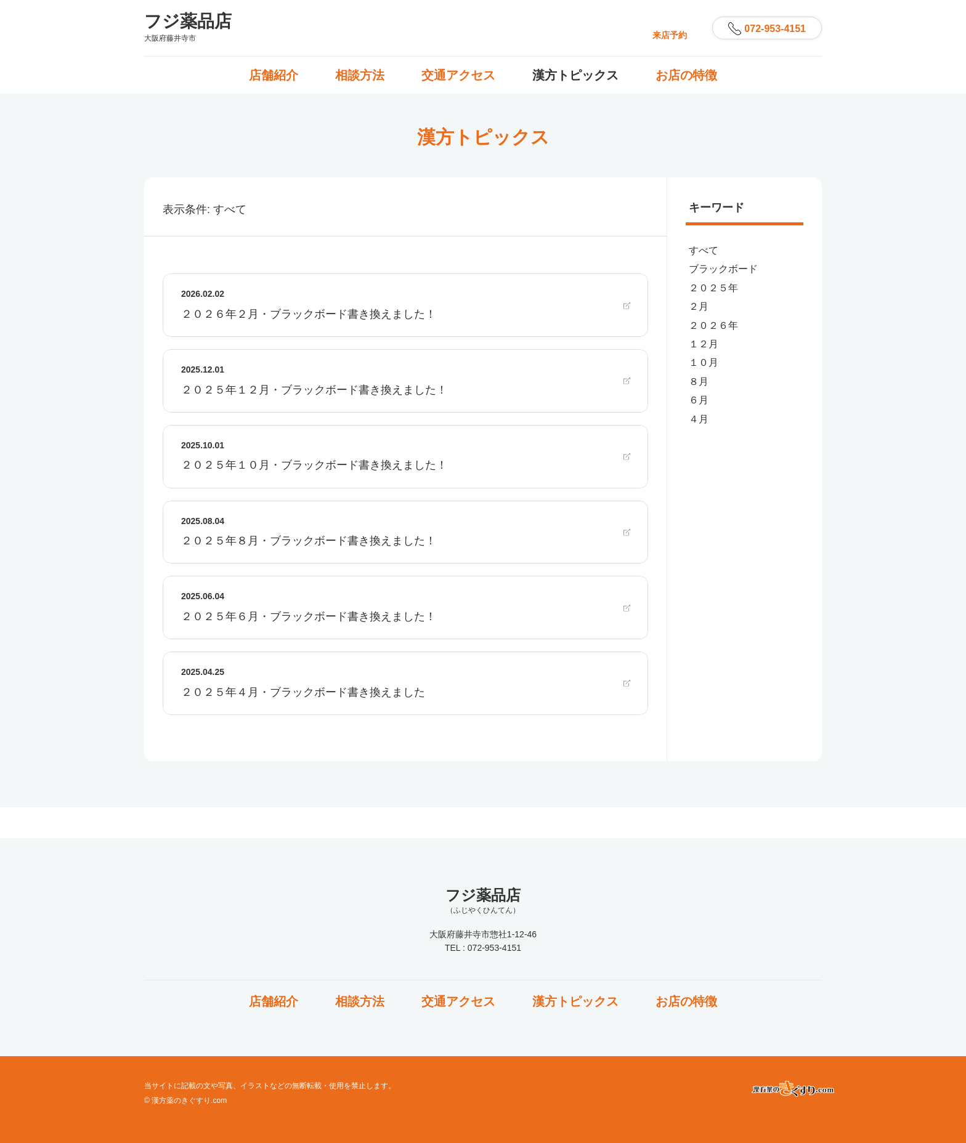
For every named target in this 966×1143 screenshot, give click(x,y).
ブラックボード (723, 269)
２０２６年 (713, 325)
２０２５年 (713, 288)
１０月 (703, 362)
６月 (698, 400)
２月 (698, 306)
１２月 (703, 344)
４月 (698, 419)
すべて (703, 250)
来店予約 (669, 35)
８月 (698, 381)
